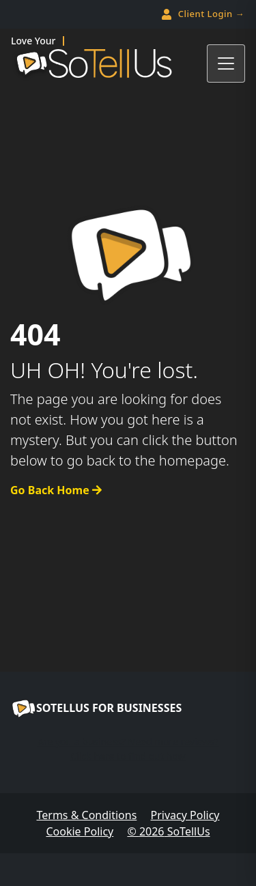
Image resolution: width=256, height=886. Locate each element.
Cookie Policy (79, 831)
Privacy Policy (185, 815)
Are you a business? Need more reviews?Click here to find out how (128, 748)
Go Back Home (56, 490)
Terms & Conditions (86, 815)
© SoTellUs (168, 831)
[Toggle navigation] (226, 63)
